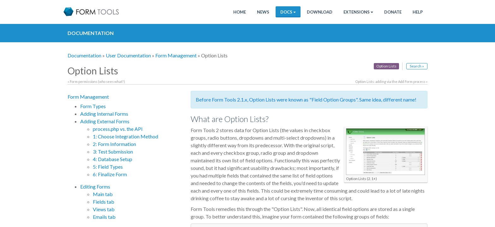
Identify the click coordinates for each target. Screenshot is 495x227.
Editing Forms (95, 186)
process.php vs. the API (118, 129)
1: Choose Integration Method (125, 136)
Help (418, 12)
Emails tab (104, 217)
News (263, 12)
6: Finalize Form (110, 174)
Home (239, 12)
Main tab (103, 194)
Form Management (176, 55)
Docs (288, 12)
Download (319, 12)
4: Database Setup (112, 159)
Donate (393, 12)
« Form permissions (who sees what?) (96, 81)
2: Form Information (114, 144)
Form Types (93, 106)
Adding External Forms (104, 121)
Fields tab (103, 202)
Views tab (104, 209)
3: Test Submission (113, 151)
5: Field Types (108, 167)
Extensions (358, 12)
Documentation (84, 55)
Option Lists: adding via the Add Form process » (391, 81)
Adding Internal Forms (104, 114)
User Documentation (128, 55)
